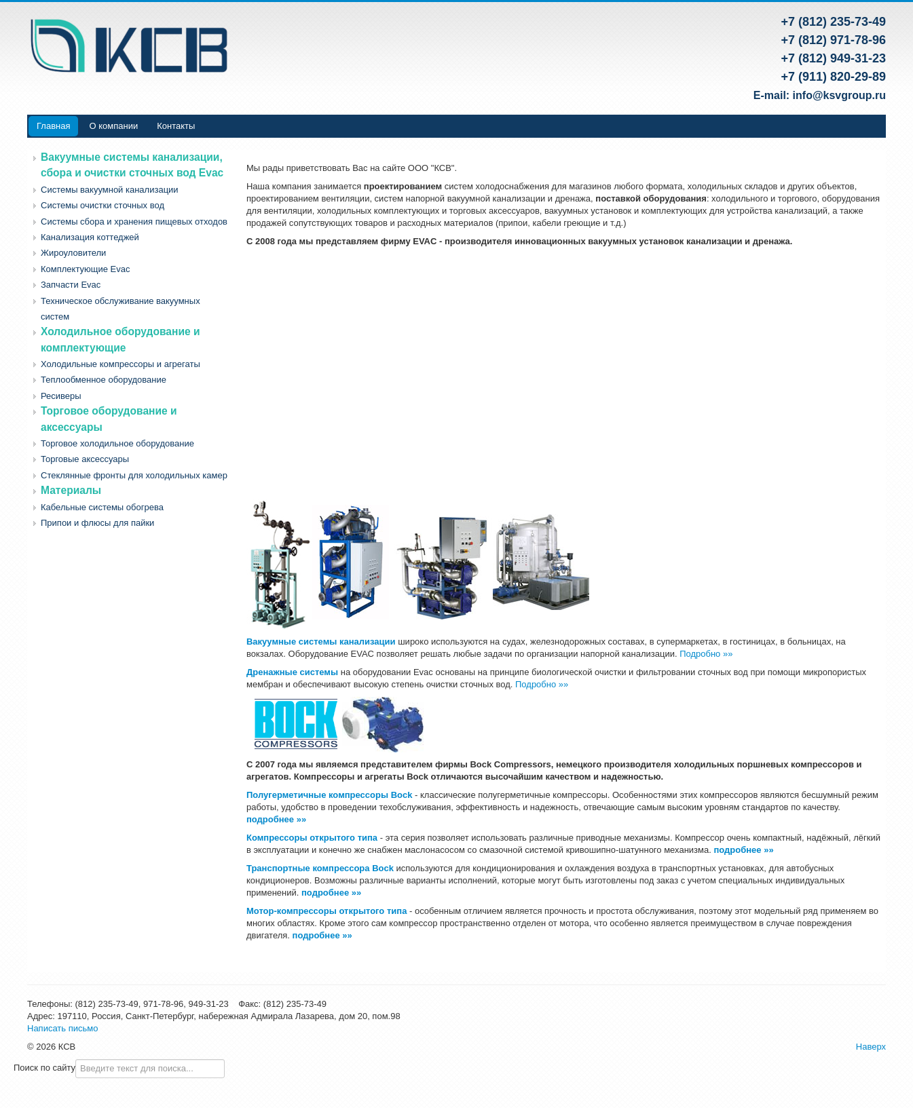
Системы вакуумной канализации (110, 190)
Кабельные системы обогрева (102, 507)
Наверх (871, 1047)
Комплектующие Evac (85, 269)
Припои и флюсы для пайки (97, 523)
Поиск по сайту (44, 1068)
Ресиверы (61, 396)
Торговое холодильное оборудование (117, 443)
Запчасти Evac (70, 285)
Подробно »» (705, 654)
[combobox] (150, 1068)
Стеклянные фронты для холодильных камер (134, 475)
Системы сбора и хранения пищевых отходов (134, 221)
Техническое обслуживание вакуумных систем (120, 309)
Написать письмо (62, 1028)
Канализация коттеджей (90, 237)
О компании (113, 126)
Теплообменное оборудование (103, 380)
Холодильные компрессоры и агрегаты (120, 364)
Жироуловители (73, 253)
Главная (53, 126)
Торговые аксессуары (85, 459)
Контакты (176, 126)
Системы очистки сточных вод (102, 205)
